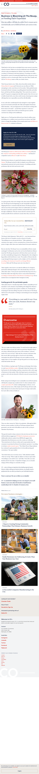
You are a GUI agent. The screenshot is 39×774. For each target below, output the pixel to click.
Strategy (4, 521)
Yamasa (3, 162)
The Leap (14, 13)
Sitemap (2, 662)
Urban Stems (22, 155)
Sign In (33, 5)
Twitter (3, 642)
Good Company (5, 13)
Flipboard (4, 648)
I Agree (19, 771)
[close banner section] (37, 1)
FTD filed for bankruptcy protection (25, 436)
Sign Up (36, 5)
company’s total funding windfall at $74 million (15, 153)
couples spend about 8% (7, 384)
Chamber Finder (6, 601)
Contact (3, 655)
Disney (3, 86)
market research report (13, 446)
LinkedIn (3, 640)
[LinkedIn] (11, 33)
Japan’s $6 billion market (12, 368)
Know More (15, 767)
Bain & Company (9, 86)
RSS (2, 663)
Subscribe (29, 229)
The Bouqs (8, 79)
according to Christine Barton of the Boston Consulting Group (17, 275)
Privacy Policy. (20, 232)
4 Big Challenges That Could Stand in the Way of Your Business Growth (19, 336)
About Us (3, 656)
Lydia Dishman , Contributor (9, 30)
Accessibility (3, 659)
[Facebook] (6, 33)
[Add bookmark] (19, 34)
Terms (2, 660)
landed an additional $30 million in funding (20, 151)
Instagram (4, 637)
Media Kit (4, 613)
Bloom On (14, 155)
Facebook (4, 645)
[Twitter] (8, 33)
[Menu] (1, 4)
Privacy (2, 658)
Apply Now (9, 144)
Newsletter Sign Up (7, 607)
